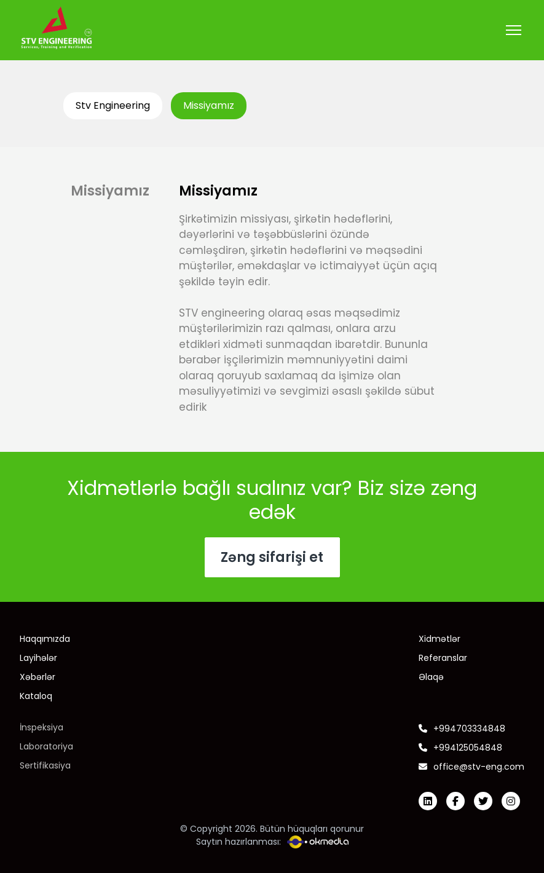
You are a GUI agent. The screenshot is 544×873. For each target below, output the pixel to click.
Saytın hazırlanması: (272, 841)
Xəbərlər (37, 677)
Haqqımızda (45, 639)
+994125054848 (460, 747)
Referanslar (443, 658)
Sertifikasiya (45, 765)
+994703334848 (462, 728)
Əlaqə (431, 677)
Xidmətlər (439, 639)
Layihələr (38, 658)
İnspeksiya (41, 727)
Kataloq (36, 696)
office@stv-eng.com (471, 766)
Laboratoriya (46, 746)
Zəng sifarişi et (272, 557)
